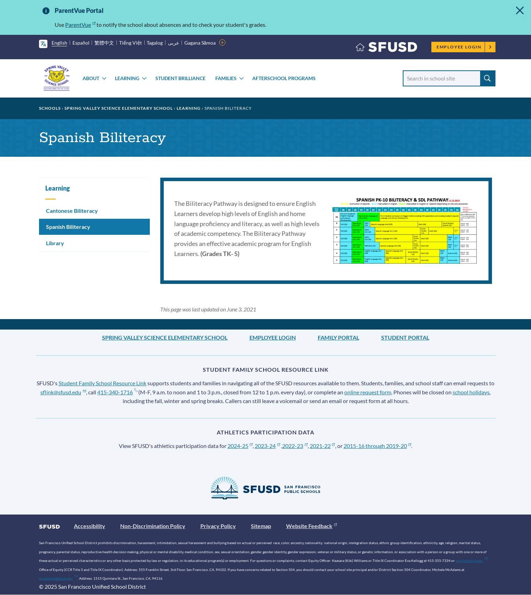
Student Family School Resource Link (102, 383)
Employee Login (464, 46)
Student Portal (405, 337)
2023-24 (267, 445)
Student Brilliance (180, 78)
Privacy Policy (218, 526)
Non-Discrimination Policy (152, 526)
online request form (367, 392)
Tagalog (155, 43)
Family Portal (338, 337)
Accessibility (89, 526)
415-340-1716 (117, 392)
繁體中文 (104, 43)
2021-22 (322, 445)
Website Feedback (311, 526)
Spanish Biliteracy (68, 226)
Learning (127, 78)
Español (81, 43)
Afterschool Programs (284, 78)
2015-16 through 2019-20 (377, 445)
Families (226, 78)
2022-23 (295, 445)
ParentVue (80, 24)
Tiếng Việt (130, 43)
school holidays (471, 392)
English (59, 43)
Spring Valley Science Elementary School (118, 108)
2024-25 (240, 445)
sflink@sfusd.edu (63, 392)
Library (55, 243)
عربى (173, 43)
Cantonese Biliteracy (72, 210)
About (91, 78)
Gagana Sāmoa (200, 43)
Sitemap (261, 526)
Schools (50, 108)
